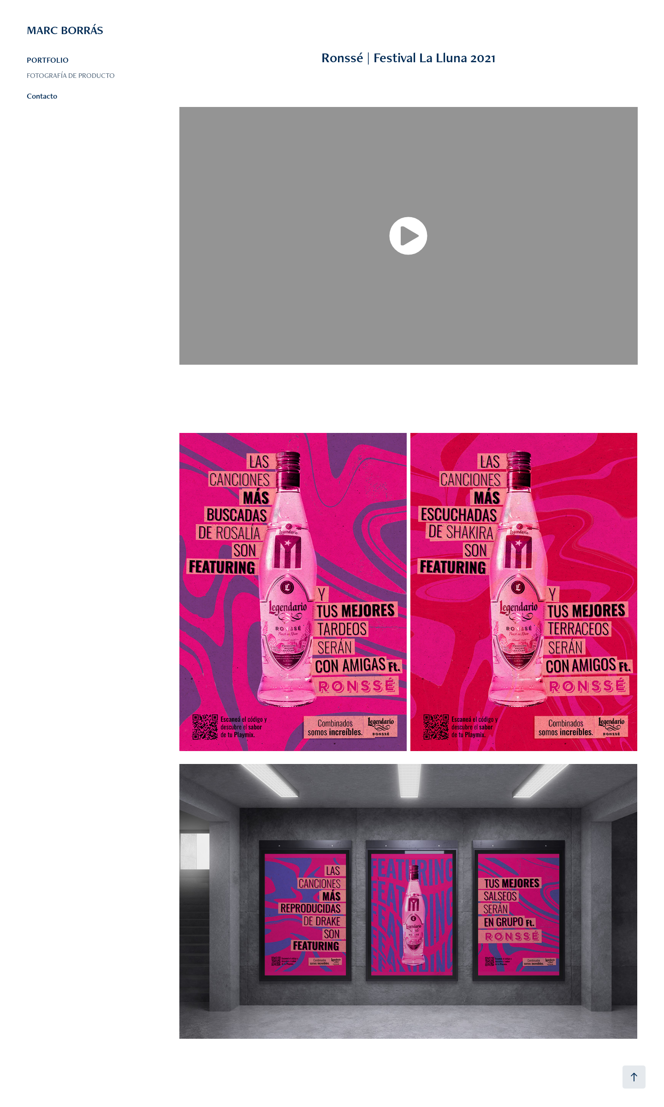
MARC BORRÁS (66, 30)
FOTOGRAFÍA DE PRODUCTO (71, 75)
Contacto (42, 96)
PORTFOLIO (48, 60)
